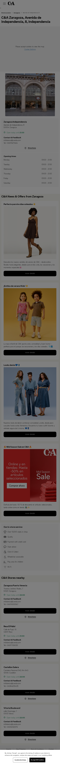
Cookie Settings (20, 761)
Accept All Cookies (37, 761)
